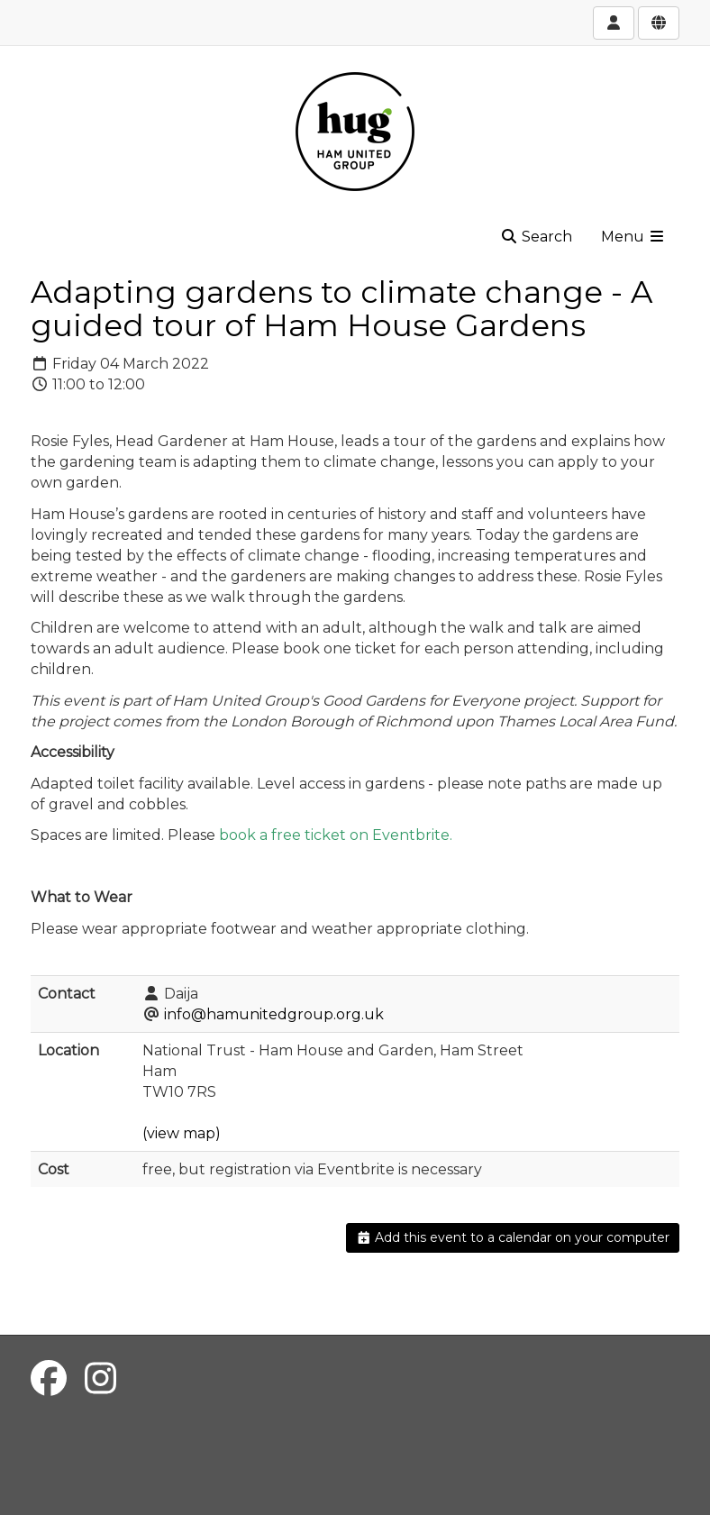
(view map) (181, 1133)
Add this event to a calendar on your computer (513, 1237)
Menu (633, 236)
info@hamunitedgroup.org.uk (274, 1014)
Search (536, 236)
